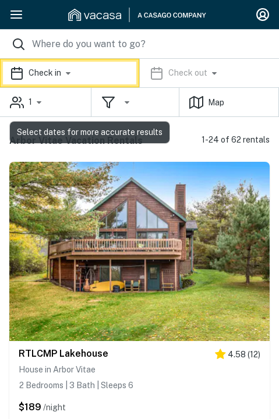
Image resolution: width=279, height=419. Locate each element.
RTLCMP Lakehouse (63, 353)
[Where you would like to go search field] (139, 44)
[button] (139, 73)
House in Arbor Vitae (57, 369)
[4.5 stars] (237, 356)
